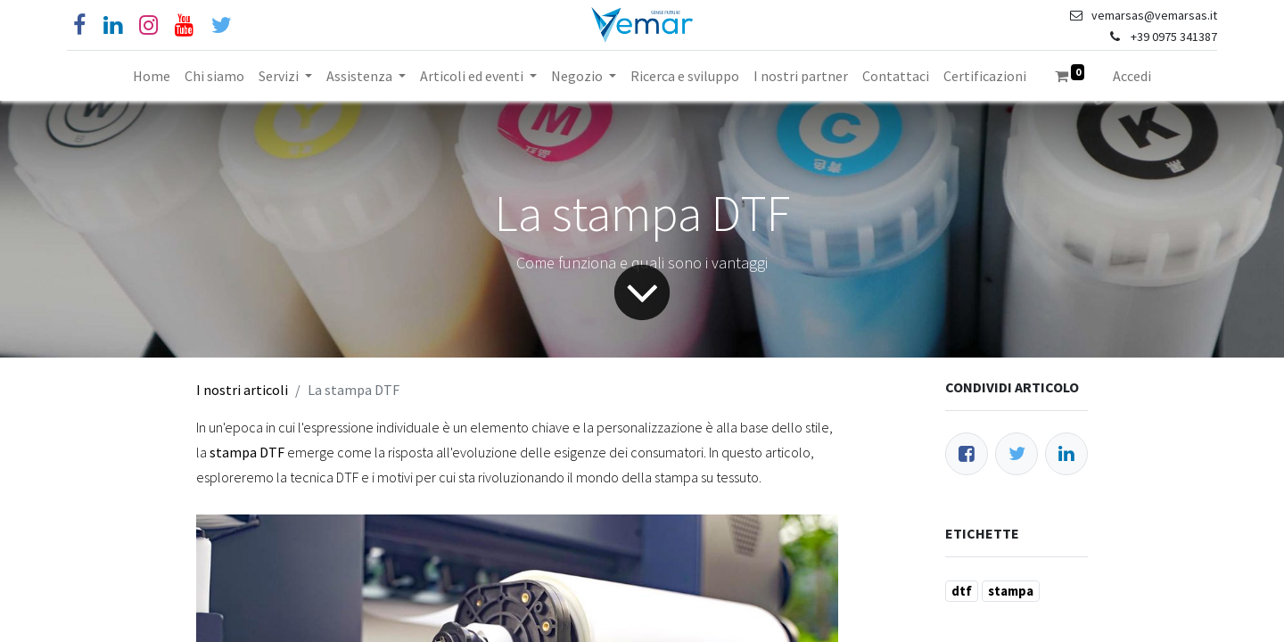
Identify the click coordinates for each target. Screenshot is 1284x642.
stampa (1010, 590)
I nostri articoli (242, 390)
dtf (961, 590)
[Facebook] (79, 25)
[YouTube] (184, 25)
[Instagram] (148, 25)
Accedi (1132, 76)
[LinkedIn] (1066, 453)
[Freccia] (642, 292)
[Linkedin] (113, 25)
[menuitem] (151, 76)
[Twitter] (1016, 453)
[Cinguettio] (221, 25)
